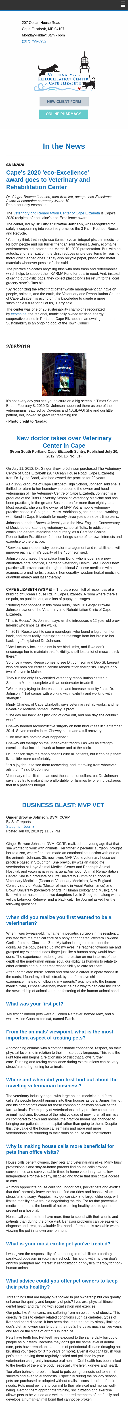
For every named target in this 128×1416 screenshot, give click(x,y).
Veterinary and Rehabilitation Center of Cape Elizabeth (56, 213)
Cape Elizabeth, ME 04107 (43, 29)
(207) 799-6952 (34, 41)
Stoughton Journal (20, 826)
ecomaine (18, 314)
